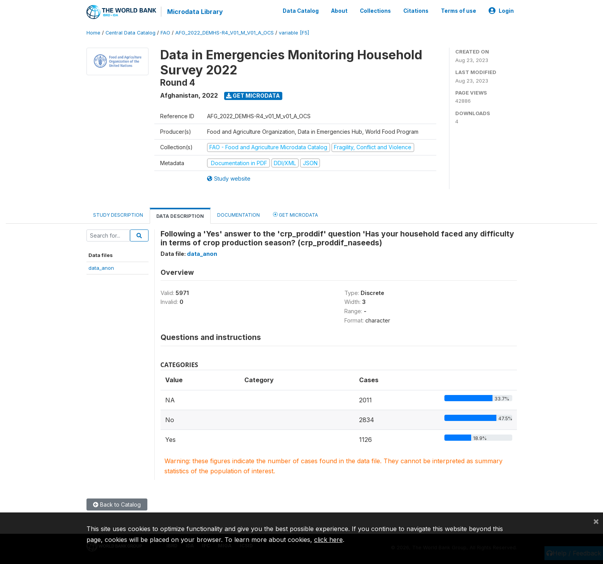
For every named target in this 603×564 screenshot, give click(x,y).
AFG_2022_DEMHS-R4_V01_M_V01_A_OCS (224, 33)
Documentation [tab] (238, 215)
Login (501, 11)
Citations (415, 11)
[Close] (596, 521)
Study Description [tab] (118, 215)
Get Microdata (253, 95)
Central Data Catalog (130, 33)
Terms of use (458, 11)
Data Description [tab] (180, 216)
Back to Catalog (117, 504)
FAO (165, 33)
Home (93, 33)
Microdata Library (195, 12)
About (339, 11)
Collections (375, 11)
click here (328, 539)
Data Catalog (301, 11)
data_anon (101, 267)
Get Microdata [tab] (295, 214)
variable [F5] (294, 33)
